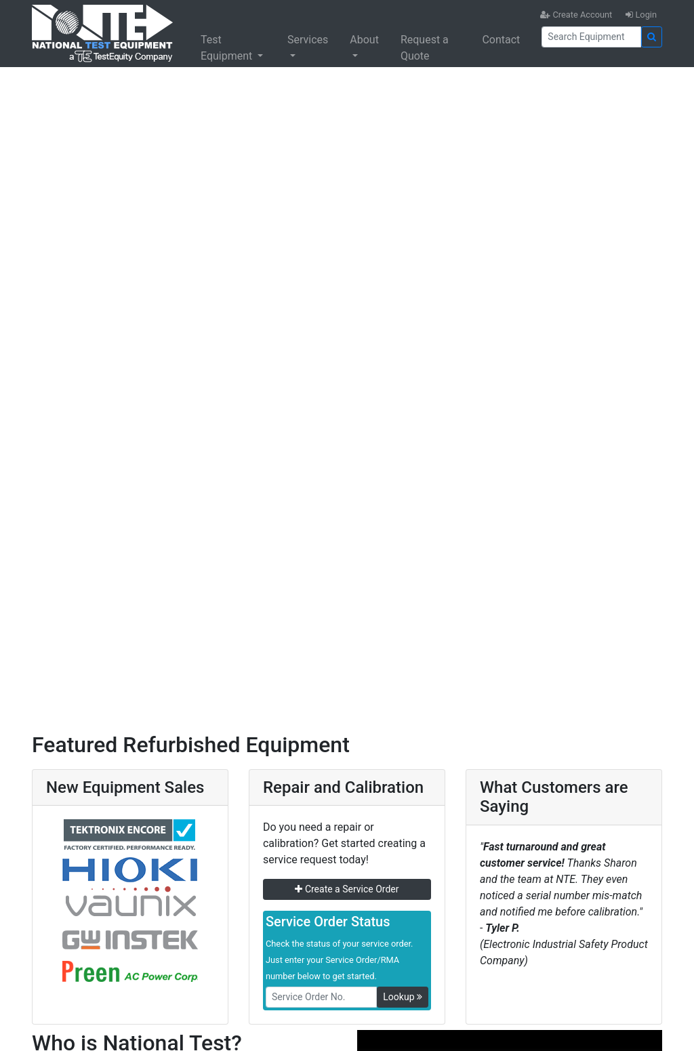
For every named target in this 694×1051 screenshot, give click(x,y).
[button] (52, 379)
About (364, 39)
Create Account (576, 14)
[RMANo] (321, 997)
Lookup (402, 996)
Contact (501, 39)
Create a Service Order (347, 889)
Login (641, 14)
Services (307, 39)
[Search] (591, 36)
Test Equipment (228, 47)
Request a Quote (425, 47)
